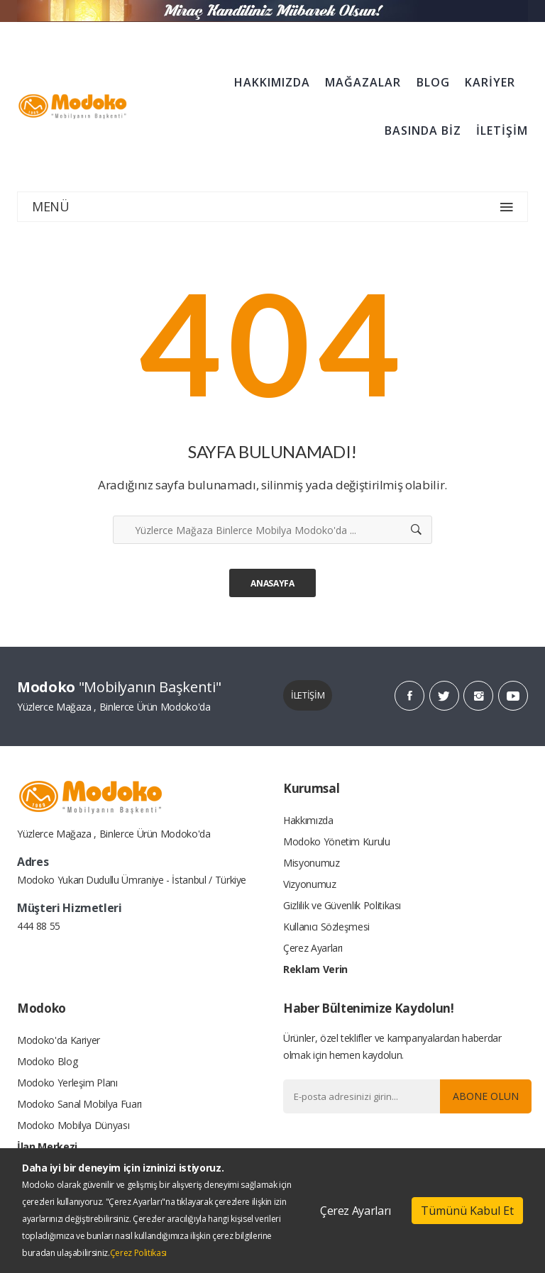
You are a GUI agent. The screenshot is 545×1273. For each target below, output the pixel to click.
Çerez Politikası (138, 1253)
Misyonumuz (311, 862)
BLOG (433, 82)
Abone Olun (486, 1096)
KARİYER (490, 82)
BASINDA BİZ (423, 130)
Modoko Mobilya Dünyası (73, 1125)
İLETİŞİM (502, 130)
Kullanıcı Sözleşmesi (326, 926)
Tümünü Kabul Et (467, 1210)
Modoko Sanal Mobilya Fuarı (79, 1104)
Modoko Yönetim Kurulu (336, 841)
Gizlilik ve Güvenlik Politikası (342, 905)
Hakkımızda (308, 820)
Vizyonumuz (309, 884)
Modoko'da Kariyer (58, 1040)
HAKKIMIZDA (272, 82)
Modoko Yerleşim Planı (67, 1082)
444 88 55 (38, 926)
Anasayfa (272, 583)
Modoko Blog (47, 1061)
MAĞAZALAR (363, 82)
